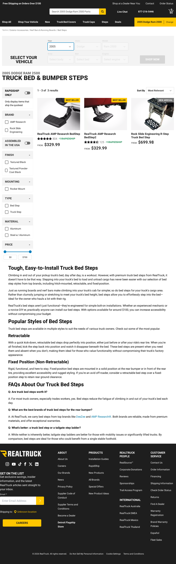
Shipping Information (162, 483)
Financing (156, 476)
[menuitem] (6, 22)
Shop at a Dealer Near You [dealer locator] (126, 3)
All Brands (94, 479)
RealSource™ (126, 462)
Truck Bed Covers (66, 22)
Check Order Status (161, 490)
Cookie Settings (113, 554)
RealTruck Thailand (130, 527)
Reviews (124, 476)
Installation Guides (99, 459)
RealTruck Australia (130, 506)
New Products (96, 472)
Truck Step (15, 212)
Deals (118, 22)
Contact (150, 3)
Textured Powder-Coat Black (18, 170)
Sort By (141, 90)
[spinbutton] (10, 257)
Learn (5, 30)
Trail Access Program (131, 490)
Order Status (166, 3)
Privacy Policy (65, 486)
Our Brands (64, 472)
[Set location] (25, 512)
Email (3, 494)
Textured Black (18, 162)
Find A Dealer (157, 504)
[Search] (78, 11)
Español (155, 533)
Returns (155, 497)
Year (50, 41)
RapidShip (94, 466)
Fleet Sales (156, 539)
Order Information (160, 469)
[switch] (18, 93)
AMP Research (18, 122)
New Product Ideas (99, 493)
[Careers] (22, 523)
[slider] (5, 251)
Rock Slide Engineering (16, 130)
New (47, 22)
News (61, 479)
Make (77, 41)
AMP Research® (101, 416)
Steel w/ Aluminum (20, 235)
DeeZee (80, 416)
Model (105, 41)
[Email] (18, 501)
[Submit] (40, 501)
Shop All (6, 22)
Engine (105, 54)
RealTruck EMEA (128, 513)
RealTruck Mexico (129, 520)
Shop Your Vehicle (28, 22)
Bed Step (15, 205)
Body (50, 54)
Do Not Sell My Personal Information (86, 554)
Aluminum (15, 228)
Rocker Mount (17, 188)
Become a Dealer (66, 515)
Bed (77, 54)
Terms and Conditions (133, 554)
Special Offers (96, 486)
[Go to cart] (170, 11)
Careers (62, 466)
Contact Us (156, 462)
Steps (105, 22)
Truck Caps (89, 22)
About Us (63, 459)
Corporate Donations (131, 469)
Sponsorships (127, 483)
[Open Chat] (119, 12)
